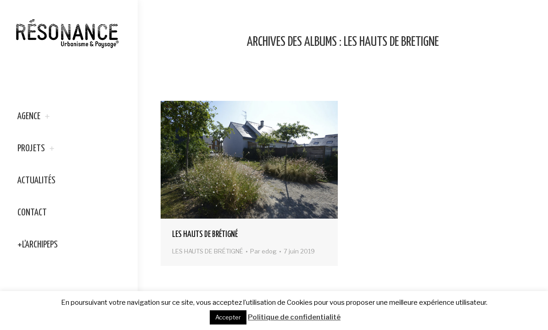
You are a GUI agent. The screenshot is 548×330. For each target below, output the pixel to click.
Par (263, 251)
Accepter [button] (228, 317)
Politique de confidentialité (294, 317)
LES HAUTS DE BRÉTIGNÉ (205, 234)
